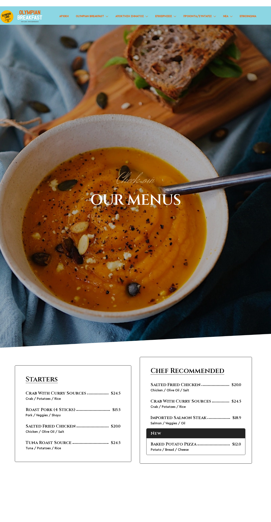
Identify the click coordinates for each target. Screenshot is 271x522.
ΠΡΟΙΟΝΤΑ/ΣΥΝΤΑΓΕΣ (197, 16)
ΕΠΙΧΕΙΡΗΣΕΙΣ (163, 16)
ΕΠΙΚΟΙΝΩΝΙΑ (248, 16)
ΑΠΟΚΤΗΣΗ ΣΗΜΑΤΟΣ (129, 16)
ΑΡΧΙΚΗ (64, 16)
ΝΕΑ (225, 16)
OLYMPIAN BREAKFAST (90, 16)
